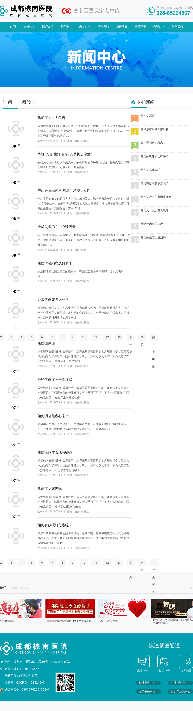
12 (107, 337)
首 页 (13, 26)
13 (119, 337)
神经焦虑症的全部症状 (155, 129)
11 (95, 337)
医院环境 (140, 26)
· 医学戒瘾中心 (146, 691)
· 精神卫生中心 (146, 682)
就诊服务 (121, 26)
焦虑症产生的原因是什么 (156, 196)
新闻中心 (66, 26)
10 (83, 337)
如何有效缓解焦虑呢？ (155, 183)
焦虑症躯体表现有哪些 (155, 156)
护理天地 (103, 26)
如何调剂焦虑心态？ (153, 142)
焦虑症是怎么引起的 (153, 237)
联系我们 (177, 26)
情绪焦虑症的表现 (152, 223)
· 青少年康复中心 (180, 691)
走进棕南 (29, 26)
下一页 (130, 570)
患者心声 (84, 26)
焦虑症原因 (148, 115)
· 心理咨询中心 (179, 682)
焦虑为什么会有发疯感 (155, 210)
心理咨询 (159, 26)
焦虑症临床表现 (150, 169)
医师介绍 (47, 26)
